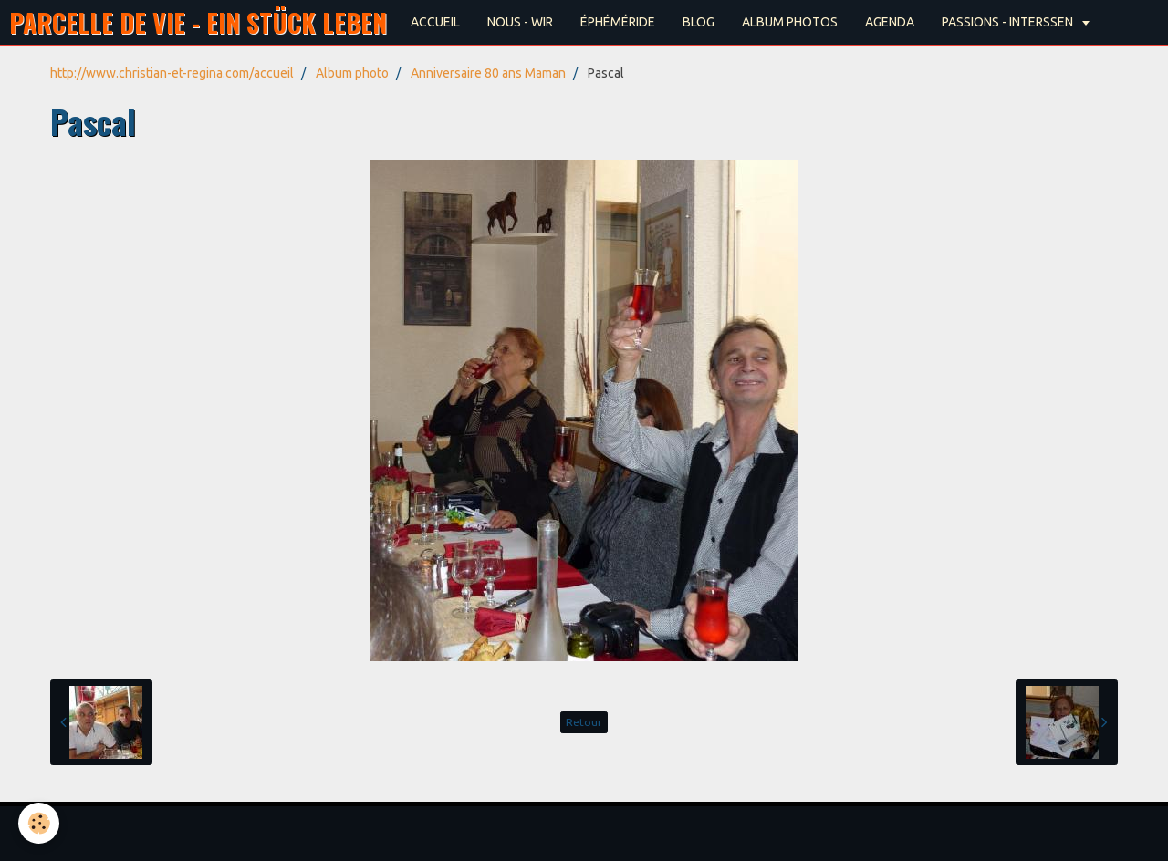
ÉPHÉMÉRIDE (617, 22)
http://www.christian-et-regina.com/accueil (172, 73)
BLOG (698, 22)
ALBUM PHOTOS (790, 22)
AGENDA (889, 22)
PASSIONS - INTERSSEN (1009, 22)
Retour (584, 722)
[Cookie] (38, 823)
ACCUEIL (435, 22)
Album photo (352, 73)
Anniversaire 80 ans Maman (488, 73)
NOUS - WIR (520, 22)
